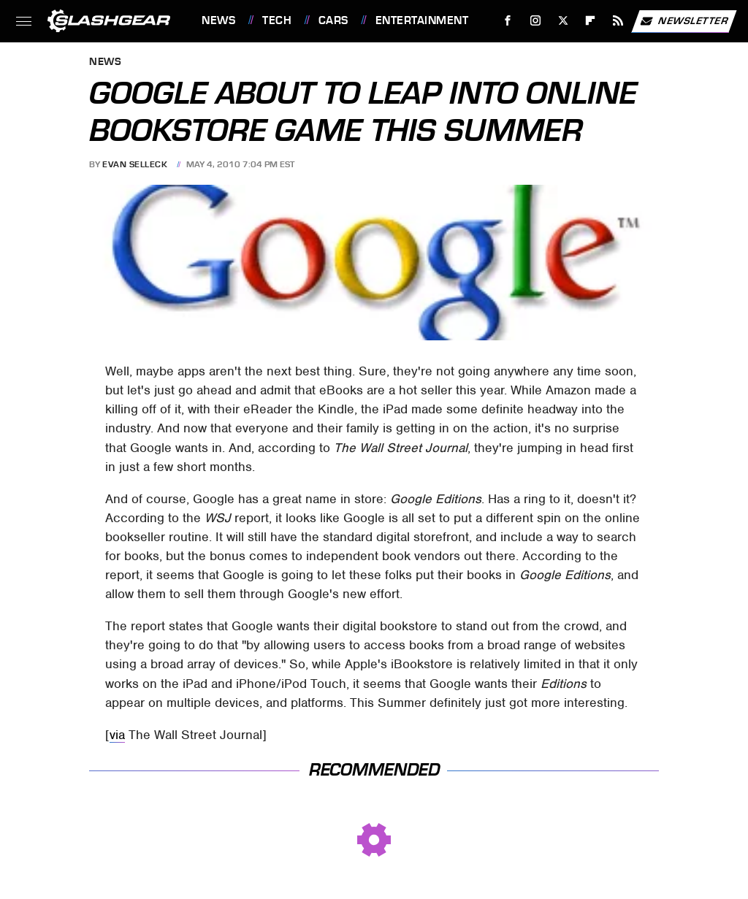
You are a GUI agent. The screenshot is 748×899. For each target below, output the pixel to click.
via (117, 735)
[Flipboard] (590, 20)
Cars (333, 20)
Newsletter (684, 21)
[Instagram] (535, 20)
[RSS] (618, 20)
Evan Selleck (134, 164)
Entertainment (422, 20)
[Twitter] (562, 20)
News (218, 20)
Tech (276, 20)
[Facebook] (508, 20)
